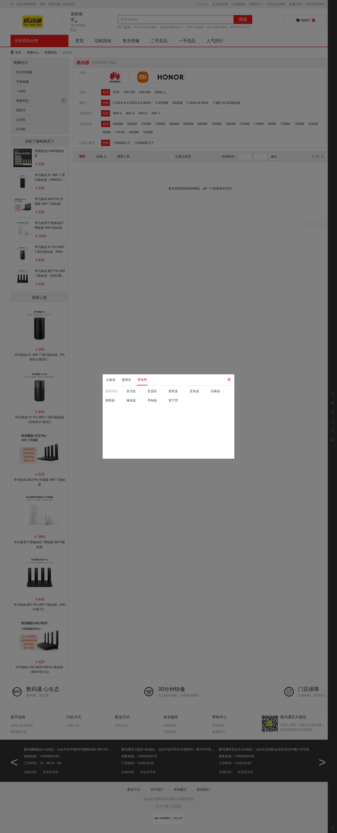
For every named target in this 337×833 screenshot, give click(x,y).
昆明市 (126, 380)
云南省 (110, 380)
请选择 (142, 379)
